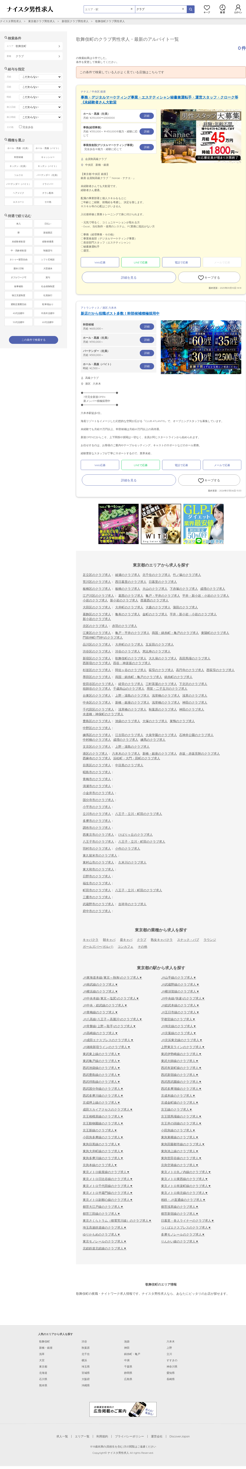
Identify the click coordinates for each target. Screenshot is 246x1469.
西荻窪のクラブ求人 (220, 670)
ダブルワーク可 (18, 277)
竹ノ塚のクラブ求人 (187, 575)
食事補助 (18, 286)
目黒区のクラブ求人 (97, 765)
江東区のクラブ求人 (97, 633)
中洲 (126, 1360)
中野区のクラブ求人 (97, 728)
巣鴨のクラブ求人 (182, 721)
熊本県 (43, 1385)
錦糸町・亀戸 (132, 1354)
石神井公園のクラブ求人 (196, 735)
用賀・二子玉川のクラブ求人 (167, 689)
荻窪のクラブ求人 (161, 670)
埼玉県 (86, 1366)
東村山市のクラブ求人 (98, 862)
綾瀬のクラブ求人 (127, 575)
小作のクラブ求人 (127, 849)
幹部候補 (18, 157)
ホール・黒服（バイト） (48, 148)
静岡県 (128, 1372)
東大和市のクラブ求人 (98, 869)
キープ (206, 9)
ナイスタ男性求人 (10, 21)
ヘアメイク (18, 193)
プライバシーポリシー (129, 1436)
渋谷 (84, 1341)
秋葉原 (86, 1347)
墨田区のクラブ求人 (97, 677)
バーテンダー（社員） (48, 175)
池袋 (126, 1341)
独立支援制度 (18, 295)
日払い (48, 223)
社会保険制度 (48, 286)
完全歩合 (28, 127)
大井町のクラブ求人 (129, 607)
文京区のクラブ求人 (97, 747)
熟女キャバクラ (162, 940)
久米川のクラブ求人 (132, 862)
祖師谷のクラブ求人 (97, 689)
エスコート (18, 201)
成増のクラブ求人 (212, 589)
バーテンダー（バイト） (18, 184)
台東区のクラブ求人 (97, 696)
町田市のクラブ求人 (97, 890)
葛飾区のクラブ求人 (97, 614)
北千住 (86, 1354)
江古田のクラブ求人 (129, 735)
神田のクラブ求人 (194, 702)
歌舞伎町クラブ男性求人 (110, 21)
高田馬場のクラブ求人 (194, 658)
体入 (18, 223)
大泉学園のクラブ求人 (161, 735)
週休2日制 (18, 268)
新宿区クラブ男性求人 (75, 21)
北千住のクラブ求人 (156, 575)
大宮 (42, 1360)
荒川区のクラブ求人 (97, 582)
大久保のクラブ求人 (163, 658)
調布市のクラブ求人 (97, 828)
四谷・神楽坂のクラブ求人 (132, 663)
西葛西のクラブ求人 (154, 600)
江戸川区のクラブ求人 (98, 596)
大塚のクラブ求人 (155, 721)
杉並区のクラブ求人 (97, 670)
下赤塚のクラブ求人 (184, 589)
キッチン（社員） (19, 166)
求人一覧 (62, 1436)
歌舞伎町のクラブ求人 (130, 658)
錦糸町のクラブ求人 (178, 677)
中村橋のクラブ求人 (97, 740)
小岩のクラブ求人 (95, 600)
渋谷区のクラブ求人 (97, 651)
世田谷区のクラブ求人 (98, 684)
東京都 (43, 1366)
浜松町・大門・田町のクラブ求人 (136, 758)
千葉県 (128, 1366)
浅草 (42, 1354)
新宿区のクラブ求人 (97, 658)
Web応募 (99, 262)
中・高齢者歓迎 (18, 250)
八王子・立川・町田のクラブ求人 (138, 814)
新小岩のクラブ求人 (124, 600)
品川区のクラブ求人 (97, 644)
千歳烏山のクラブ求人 (128, 689)
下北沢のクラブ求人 (193, 684)
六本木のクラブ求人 (126, 754)
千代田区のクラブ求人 (98, 709)
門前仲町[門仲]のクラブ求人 (103, 637)
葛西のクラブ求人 (130, 596)
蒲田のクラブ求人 (185, 607)
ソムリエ (18, 175)
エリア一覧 (82, 1436)
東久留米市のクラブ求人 (100, 855)
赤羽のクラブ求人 (124, 626)
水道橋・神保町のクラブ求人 (103, 714)
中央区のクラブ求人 (97, 702)
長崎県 (171, 1379)
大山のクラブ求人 (155, 589)
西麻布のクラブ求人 (97, 758)
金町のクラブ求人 (155, 614)
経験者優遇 (47, 241)
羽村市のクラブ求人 (97, 849)
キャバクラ (90, 940)
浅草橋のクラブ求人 (166, 696)
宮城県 (86, 1372)
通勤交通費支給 (18, 304)
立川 (169, 1354)
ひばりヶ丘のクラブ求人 (135, 835)
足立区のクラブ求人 (97, 575)
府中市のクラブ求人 (97, 911)
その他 (142, 947)
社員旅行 (47, 295)
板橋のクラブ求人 (127, 589)
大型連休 (47, 268)
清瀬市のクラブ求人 (97, 786)
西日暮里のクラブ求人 (130, 582)
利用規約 (102, 1436)
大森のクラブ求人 (158, 607)
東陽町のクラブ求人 (215, 633)
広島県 (128, 1379)
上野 (169, 1347)
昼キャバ (126, 940)
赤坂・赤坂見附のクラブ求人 (199, 754)
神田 (126, 1347)
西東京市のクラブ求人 (98, 835)
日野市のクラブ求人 (97, 876)
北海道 (43, 1372)
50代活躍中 (18, 322)
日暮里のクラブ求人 (163, 582)
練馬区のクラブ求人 (97, 735)
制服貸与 (47, 250)
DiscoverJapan (180, 1436)
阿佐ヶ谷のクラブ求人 (130, 670)
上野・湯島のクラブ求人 (132, 696)
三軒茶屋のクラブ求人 (161, 684)
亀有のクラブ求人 (127, 614)
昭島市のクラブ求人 (97, 772)
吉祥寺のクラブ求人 (132, 904)
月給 (118, 115)
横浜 (84, 1360)
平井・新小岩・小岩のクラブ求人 (205, 596)
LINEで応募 (141, 262)
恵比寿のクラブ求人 (156, 651)
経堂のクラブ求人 (130, 684)
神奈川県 (172, 1366)
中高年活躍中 (48, 313)
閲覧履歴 (222, 9)
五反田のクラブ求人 (160, 644)
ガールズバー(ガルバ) (98, 947)
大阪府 (86, 1379)
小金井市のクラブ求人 (98, 793)
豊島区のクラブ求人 (97, 721)
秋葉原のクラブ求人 (163, 709)
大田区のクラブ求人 (97, 607)
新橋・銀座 (46, 1347)
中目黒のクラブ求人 (129, 765)
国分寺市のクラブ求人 (98, 800)
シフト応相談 (48, 259)
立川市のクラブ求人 (97, 814)
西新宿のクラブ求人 (97, 663)
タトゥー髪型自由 (19, 259)
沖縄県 (86, 1385)
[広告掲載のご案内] (123, 1409)
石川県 (43, 1379)
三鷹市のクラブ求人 (97, 897)
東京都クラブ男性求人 (41, 21)
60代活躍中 (47, 322)
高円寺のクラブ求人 (190, 670)
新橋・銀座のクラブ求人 (132, 702)
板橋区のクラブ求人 (97, 589)
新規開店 (47, 232)
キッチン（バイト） (48, 166)
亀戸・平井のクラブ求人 (163, 596)
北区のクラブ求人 (95, 626)
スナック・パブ (188, 940)
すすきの (172, 1360)
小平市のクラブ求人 (97, 807)
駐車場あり (47, 304)
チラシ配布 (47, 193)
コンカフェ (125, 947)
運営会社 (157, 1436)
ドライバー (47, 184)
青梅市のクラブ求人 (97, 779)
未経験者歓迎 (18, 241)
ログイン (238, 9)
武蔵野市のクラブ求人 (98, 904)
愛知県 (171, 1372)
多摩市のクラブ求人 (97, 821)
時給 (118, 366)
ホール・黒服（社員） (18, 148)
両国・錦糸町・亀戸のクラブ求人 (175, 633)
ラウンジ (210, 940)
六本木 (171, 1341)
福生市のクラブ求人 (97, 883)
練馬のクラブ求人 (152, 740)
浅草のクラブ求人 (194, 696)
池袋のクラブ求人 (127, 721)
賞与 (48, 277)
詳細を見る (129, 278)
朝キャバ (109, 940)
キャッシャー (48, 157)
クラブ (141, 940)
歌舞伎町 (44, 1341)
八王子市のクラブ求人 (98, 842)
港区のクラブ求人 (95, 754)
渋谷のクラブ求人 (127, 651)
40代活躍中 (18, 313)
